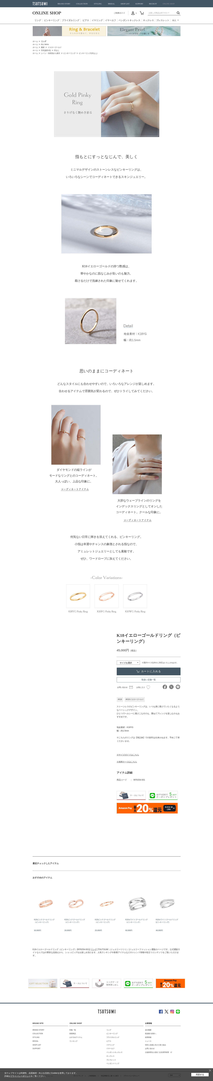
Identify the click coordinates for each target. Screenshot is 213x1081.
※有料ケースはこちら (127, 762)
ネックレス (148, 20)
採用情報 (148, 1037)
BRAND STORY (64, 4)
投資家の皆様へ (150, 1033)
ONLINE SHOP (169, 4)
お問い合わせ (122, 687)
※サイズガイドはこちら (128, 755)
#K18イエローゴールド (135, 699)
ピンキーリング (51, 20)
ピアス (86, 20)
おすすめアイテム (75, 1037)
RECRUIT (153, 4)
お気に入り (143, 687)
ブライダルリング (70, 20)
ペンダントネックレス (129, 20)
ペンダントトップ (112, 1063)
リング (38, 20)
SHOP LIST (125, 4)
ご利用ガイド (119, 13)
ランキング (73, 1041)
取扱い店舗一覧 (149, 679)
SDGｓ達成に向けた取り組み (155, 1045)
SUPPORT (139, 4)
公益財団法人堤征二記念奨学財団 (157, 1052)
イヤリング (97, 20)
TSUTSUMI (40, 4)
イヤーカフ (110, 20)
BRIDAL (111, 4)
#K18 (120, 699)
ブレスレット (162, 20)
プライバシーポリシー (20, 1076)
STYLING (98, 4)
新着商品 (72, 1033)
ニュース (148, 1041)
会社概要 (148, 1030)
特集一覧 (72, 1030)
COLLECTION (82, 4)
